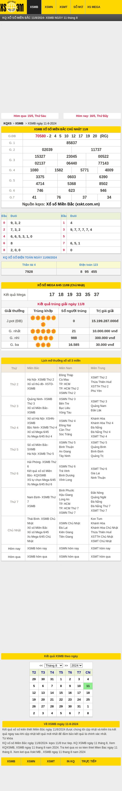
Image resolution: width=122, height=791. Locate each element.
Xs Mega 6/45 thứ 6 (39, 462)
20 (43, 649)
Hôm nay (14, 527)
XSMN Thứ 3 (67, 377)
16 (70, 642)
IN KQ (71, 711)
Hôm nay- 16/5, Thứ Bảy (92, 94)
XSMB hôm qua (37, 534)
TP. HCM (64, 362)
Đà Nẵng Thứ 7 (100, 484)
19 (34, 649)
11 (88, 635)
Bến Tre (64, 381)
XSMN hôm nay (69, 526)
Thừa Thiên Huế (101, 360)
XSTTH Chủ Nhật (102, 515)
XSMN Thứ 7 (67, 491)
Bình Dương (66, 453)
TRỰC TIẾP (89, 711)
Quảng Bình (98, 425)
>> (66, 615)
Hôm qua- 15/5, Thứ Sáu (30, 94)
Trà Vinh (64, 449)
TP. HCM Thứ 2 (69, 366)
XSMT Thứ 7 (99, 488)
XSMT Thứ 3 (99, 379)
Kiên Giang (66, 510)
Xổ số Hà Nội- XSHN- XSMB (41, 399)
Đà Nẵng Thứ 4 (100, 410)
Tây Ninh (64, 434)
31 (52, 629)
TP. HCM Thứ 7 (69, 486)
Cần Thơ (64, 408)
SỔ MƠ (78, 7)
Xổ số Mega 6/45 (38, 410)
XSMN (49, 7)
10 (79, 635)
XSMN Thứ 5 (67, 420)
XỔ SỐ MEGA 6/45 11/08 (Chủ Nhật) (61, 263)
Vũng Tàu (65, 390)
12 (34, 642)
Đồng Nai (65, 403)
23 (70, 649)
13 (43, 642)
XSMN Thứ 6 (67, 444)
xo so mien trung (91, 783)
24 (79, 649)
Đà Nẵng (96, 405)
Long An (64, 477)
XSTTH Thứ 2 (99, 364)
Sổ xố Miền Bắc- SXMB (37, 425)
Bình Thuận (66, 425)
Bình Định (97, 429)
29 (34, 629)
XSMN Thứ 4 (67, 399)
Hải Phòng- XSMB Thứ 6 (41, 442)
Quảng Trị (97, 434)
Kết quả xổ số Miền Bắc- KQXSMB (39, 451)
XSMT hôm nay (100, 526)
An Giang (65, 429)
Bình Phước (66, 468)
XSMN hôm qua (69, 534)
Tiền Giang (66, 515)
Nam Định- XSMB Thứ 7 (41, 478)
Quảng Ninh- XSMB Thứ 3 (39, 379)
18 (88, 642)
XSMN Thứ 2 (67, 371)
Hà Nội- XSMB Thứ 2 (40, 357)
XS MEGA (93, 7)
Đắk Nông (97, 471)
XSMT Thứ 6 (99, 447)
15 (61, 642)
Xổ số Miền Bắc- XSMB (37, 388)
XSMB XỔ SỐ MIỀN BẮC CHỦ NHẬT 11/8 (61, 107)
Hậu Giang (66, 473)
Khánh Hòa (98, 396)
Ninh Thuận (98, 456)
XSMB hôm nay (37, 526)
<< (41, 615)
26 (34, 656)
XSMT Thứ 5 (99, 420)
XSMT (63, 7)
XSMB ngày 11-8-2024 (42, 101)
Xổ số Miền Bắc (37, 506)
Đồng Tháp (66, 353)
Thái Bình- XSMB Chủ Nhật (41, 499)
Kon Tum (96, 497)
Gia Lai (95, 451)
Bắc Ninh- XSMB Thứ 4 (42, 405)
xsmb (33, 783)
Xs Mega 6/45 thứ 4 (39, 414)
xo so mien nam (48, 783)
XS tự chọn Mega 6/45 (41, 458)
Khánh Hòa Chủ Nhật (104, 506)
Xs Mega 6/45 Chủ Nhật (39, 517)
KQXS (8, 101)
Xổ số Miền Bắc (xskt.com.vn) (73, 182)
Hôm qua (14, 535)
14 (52, 642)
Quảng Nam (98, 384)
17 (79, 642)
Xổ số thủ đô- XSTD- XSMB (40, 364)
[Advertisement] (61, 57)
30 (43, 629)
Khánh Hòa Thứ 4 (102, 401)
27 (43, 656)
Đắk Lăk (96, 388)
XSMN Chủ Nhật (69, 501)
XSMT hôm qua (100, 534)
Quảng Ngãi (98, 475)
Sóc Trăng (65, 412)
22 (61, 649)
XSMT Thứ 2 (99, 355)
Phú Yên (96, 369)
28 (52, 656)
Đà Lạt (63, 506)
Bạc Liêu (64, 386)
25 (88, 649)
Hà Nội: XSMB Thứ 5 (40, 432)
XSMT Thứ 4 (99, 414)
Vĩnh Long (65, 458)
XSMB (34, 7)
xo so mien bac (69, 783)
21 (52, 649)
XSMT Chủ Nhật (101, 519)
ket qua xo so (20, 783)
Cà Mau (64, 357)
